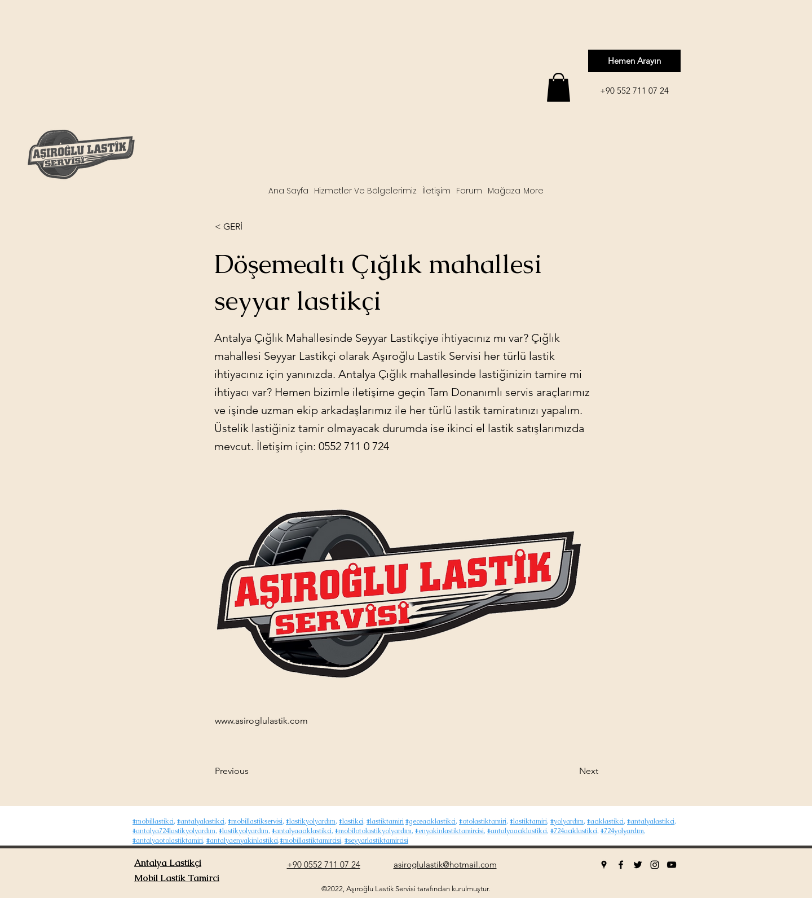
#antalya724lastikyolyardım (174, 830)
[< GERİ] (252, 226)
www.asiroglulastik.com (261, 720)
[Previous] (252, 771)
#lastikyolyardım (311, 821)
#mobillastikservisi (255, 821)
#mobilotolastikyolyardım (373, 830)
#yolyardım (567, 821)
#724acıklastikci (573, 830)
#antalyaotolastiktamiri (168, 840)
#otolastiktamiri (482, 821)
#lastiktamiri (385, 821)
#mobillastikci (153, 821)
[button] (558, 87)
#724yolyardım (622, 830)
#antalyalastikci (200, 821)
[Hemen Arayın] (634, 61)
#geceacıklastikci (430, 821)
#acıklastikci (605, 821)
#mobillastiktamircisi (310, 840)
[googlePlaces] (604, 864)
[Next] (570, 771)
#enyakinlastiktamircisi (449, 830)
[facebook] (620, 864)
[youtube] (671, 864)
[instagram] (654, 864)
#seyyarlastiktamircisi (376, 840)
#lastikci (351, 821)
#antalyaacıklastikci (302, 830)
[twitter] (637, 864)
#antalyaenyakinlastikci (242, 840)
